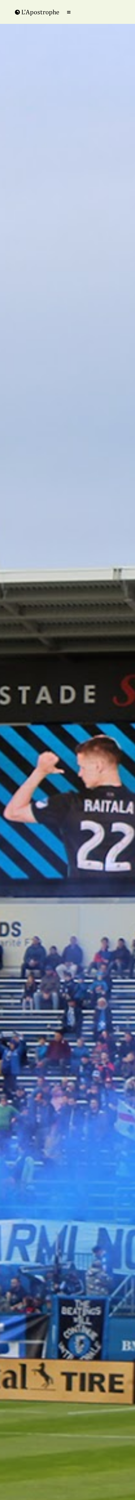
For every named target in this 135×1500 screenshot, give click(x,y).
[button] (69, 12)
